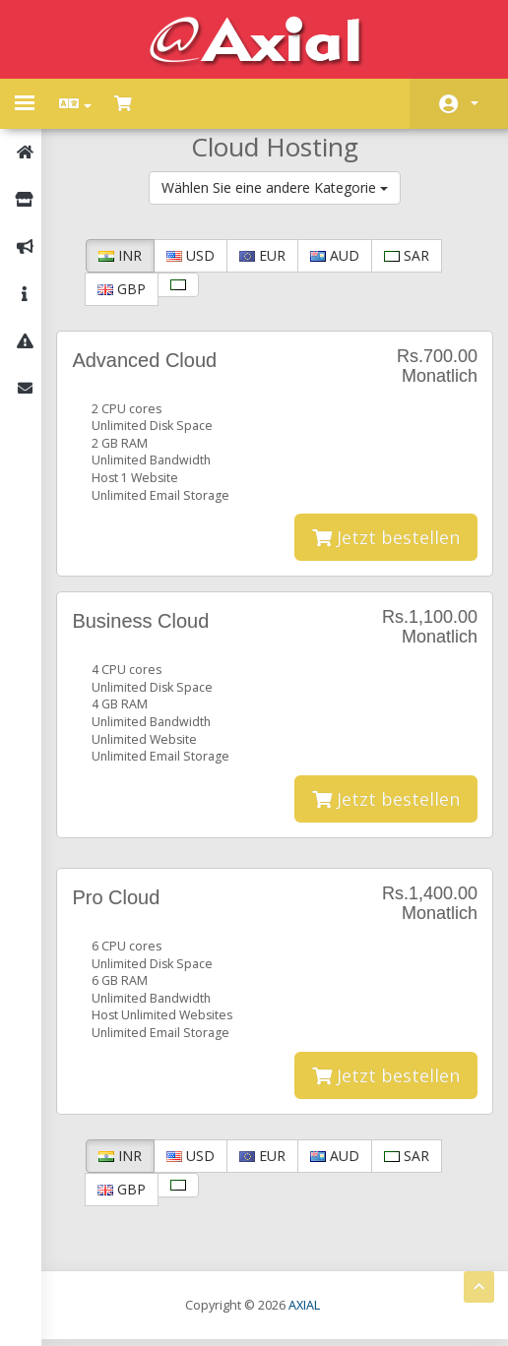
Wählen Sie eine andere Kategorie (278, 187)
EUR (270, 255)
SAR (414, 255)
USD (198, 255)
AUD (342, 255)
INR (128, 255)
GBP (129, 288)
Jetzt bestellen (386, 540)
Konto (474, 103)
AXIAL (308, 1311)
